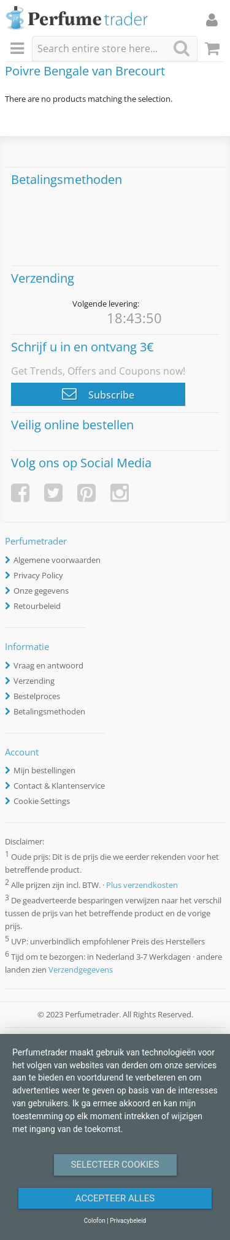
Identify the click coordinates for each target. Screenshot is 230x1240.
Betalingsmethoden (49, 711)
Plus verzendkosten (142, 884)
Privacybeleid (128, 1220)
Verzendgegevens (80, 969)
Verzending (34, 680)
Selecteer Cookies (115, 1164)
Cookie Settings (41, 800)
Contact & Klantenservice (59, 785)
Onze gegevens (41, 590)
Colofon (94, 1220)
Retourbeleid (37, 605)
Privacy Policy (38, 575)
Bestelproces (36, 696)
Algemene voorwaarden (57, 559)
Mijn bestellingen (44, 770)
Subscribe (98, 394)
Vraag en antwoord (48, 665)
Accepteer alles (115, 1198)
